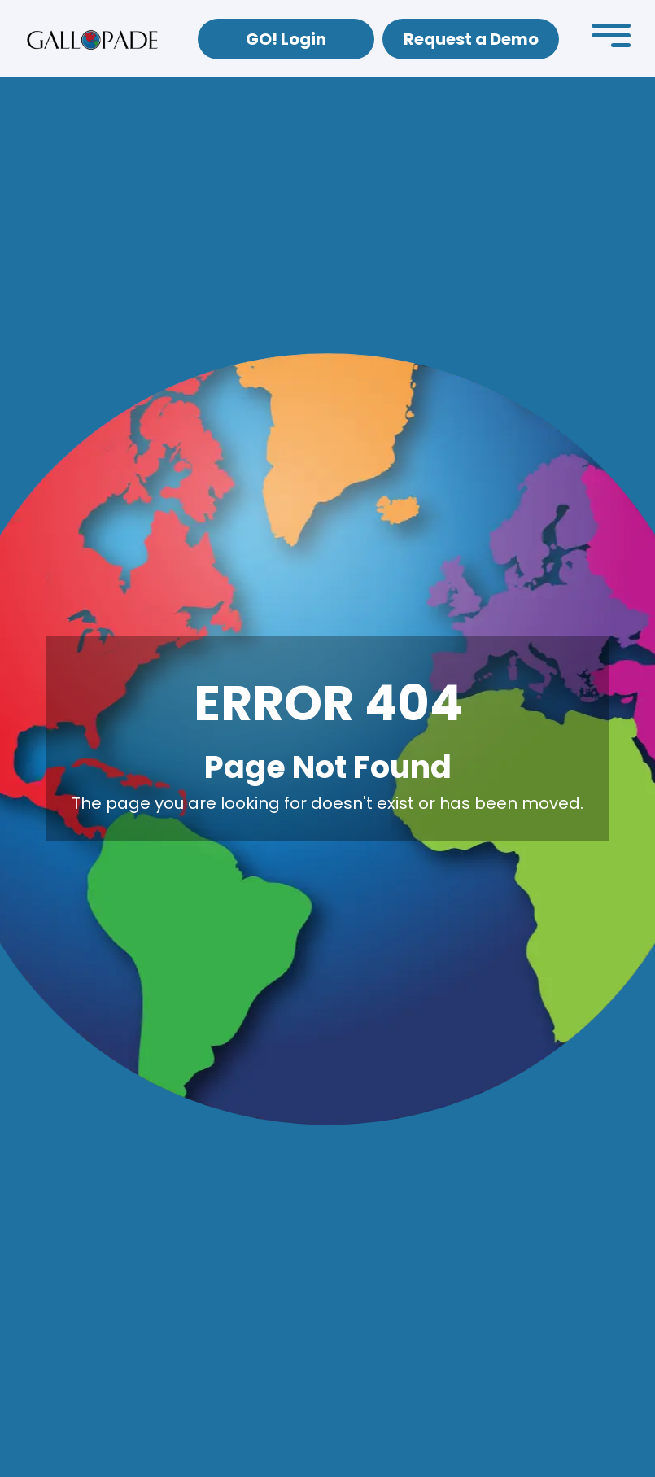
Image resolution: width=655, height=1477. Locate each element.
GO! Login (286, 39)
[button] (611, 39)
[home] (92, 39)
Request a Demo (471, 39)
